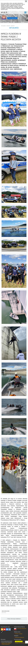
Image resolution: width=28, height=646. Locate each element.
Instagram (9, 629)
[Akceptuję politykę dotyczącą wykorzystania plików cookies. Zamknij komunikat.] (26, 1)
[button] (25, 12)
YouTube (4, 629)
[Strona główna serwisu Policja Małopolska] (2, 12)
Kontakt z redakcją (18, 633)
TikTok (2, 632)
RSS (2, 629)
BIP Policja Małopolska (21, 628)
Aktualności (8, 25)
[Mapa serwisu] (4, 12)
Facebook (7, 629)
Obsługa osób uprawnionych (20, 642)
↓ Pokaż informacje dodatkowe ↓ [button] (14, 618)
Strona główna (3, 25)
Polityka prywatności (6, 644)
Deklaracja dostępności (19, 637)
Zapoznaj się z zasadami (6, 643)
